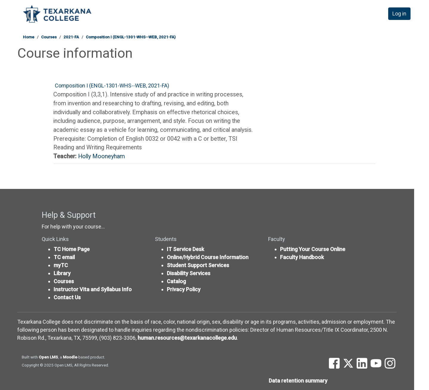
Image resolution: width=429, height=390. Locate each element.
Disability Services (188, 273)
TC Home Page (72, 249)
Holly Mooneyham (101, 156)
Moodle (70, 357)
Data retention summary (298, 381)
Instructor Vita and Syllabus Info (93, 289)
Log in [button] (400, 14)
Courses (49, 37)
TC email (64, 257)
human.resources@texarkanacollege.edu (187, 338)
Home (28, 37)
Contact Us (67, 297)
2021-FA (71, 37)
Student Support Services (198, 265)
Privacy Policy (183, 289)
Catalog (176, 281)
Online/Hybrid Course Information (207, 257)
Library (62, 273)
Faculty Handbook (302, 257)
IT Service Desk (185, 249)
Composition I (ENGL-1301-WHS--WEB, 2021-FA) (130, 37)
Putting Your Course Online (312, 249)
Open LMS (48, 357)
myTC (61, 265)
